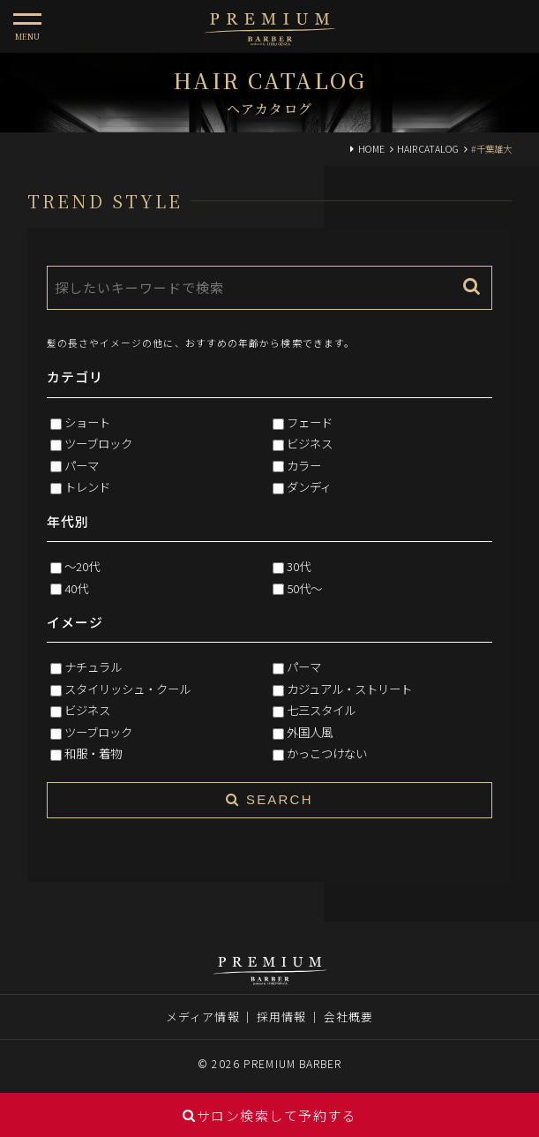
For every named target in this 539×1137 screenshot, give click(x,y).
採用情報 (281, 1016)
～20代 (82, 566)
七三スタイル (321, 710)
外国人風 (310, 732)
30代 (299, 566)
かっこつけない (327, 753)
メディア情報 (203, 1016)
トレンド (87, 486)
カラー (304, 465)
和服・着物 (93, 753)
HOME (371, 148)
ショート (87, 422)
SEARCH (269, 799)
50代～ (304, 588)
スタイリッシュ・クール (127, 688)
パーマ (81, 465)
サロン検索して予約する (269, 1115)
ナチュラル (93, 666)
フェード (310, 422)
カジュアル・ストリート (349, 688)
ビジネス (310, 443)
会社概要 (348, 1016)
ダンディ (309, 486)
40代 (76, 588)
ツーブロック (98, 443)
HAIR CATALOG (428, 148)
